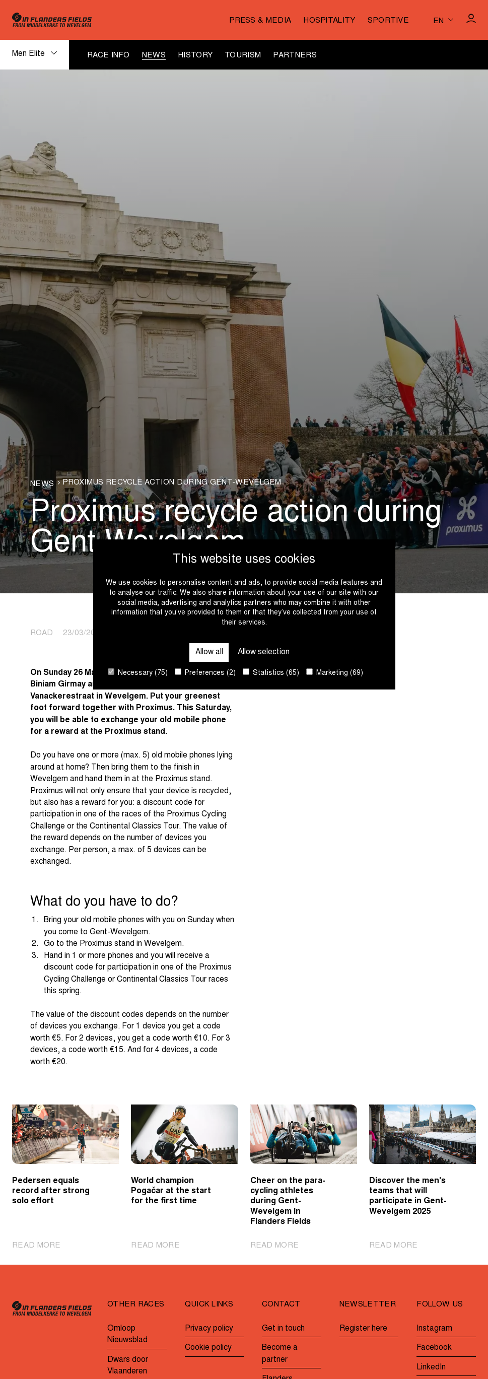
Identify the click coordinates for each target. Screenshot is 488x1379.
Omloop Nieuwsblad (127, 1334)
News (154, 55)
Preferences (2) (205, 672)
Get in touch (283, 1329)
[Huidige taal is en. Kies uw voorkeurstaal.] (443, 20)
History (195, 55)
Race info (108, 55)
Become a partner (280, 1353)
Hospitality (329, 21)
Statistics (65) (271, 672)
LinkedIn (431, 1367)
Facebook (434, 1348)
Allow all (209, 652)
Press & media (260, 21)
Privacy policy (209, 1329)
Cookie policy (208, 1348)
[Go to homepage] (52, 20)
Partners (294, 55)
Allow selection (264, 652)
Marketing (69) (334, 672)
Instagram (434, 1329)
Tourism (243, 55)
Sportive (388, 21)
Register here (363, 1329)
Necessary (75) (138, 672)
